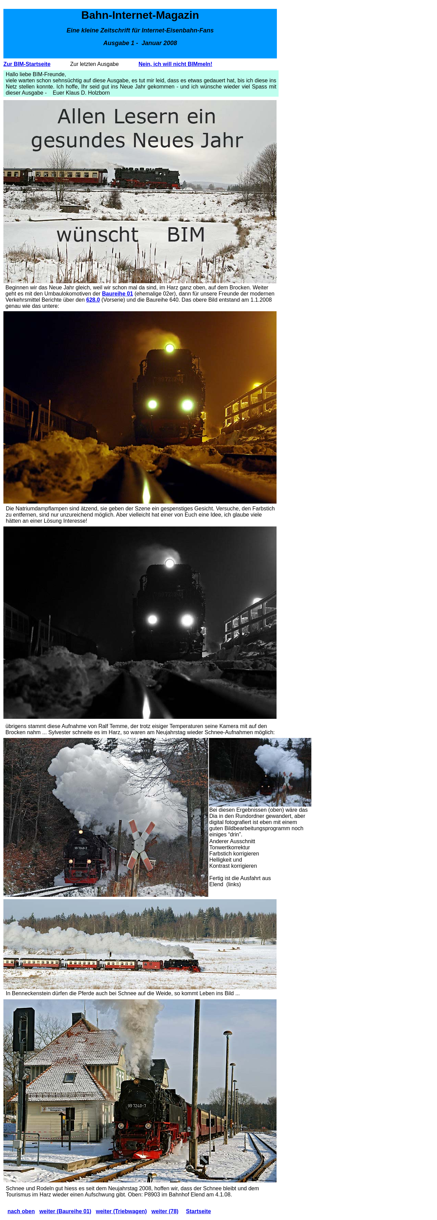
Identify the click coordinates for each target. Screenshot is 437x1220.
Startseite (198, 1211)
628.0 (93, 300)
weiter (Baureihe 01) (65, 1211)
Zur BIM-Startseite (27, 64)
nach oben (21, 1211)
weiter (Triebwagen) (121, 1211)
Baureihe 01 (117, 294)
